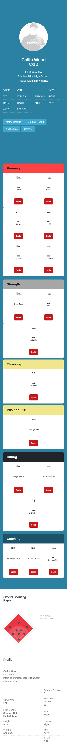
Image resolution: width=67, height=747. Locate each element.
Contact (28, 129)
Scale (18, 201)
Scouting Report (35, 121)
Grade (33, 443)
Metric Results (13, 121)
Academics (12, 129)
